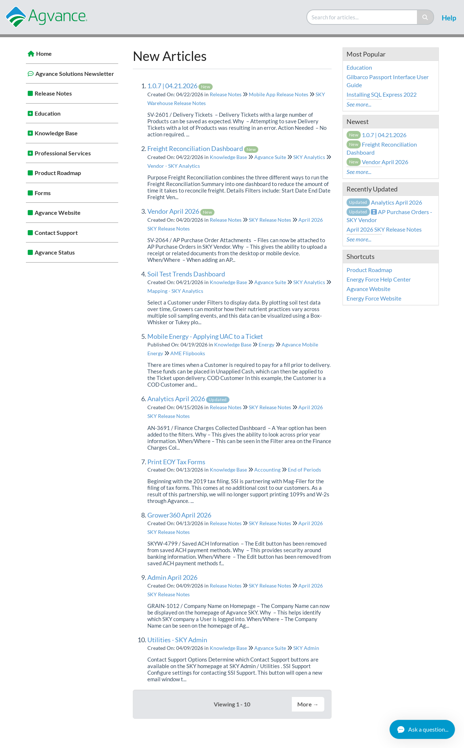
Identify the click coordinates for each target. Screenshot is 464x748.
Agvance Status (55, 252)
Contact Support (56, 232)
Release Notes (53, 93)
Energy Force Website (374, 298)
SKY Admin (306, 648)
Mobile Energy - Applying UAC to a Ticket (205, 336)
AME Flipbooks (187, 353)
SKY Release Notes (270, 220)
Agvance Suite (270, 157)
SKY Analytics (309, 157)
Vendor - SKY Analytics (173, 166)
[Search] (425, 17)
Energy (266, 344)
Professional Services (63, 153)
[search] (362, 17)
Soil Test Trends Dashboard (186, 274)
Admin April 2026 (172, 577)
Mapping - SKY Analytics (175, 291)
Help (449, 17)
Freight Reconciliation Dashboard (203, 148)
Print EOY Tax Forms (176, 462)
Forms (43, 192)
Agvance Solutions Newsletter (74, 73)
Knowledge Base (56, 132)
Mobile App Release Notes (278, 94)
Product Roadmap (58, 172)
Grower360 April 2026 (179, 515)
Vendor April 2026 (181, 211)
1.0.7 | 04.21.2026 (180, 86)
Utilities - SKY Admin (177, 640)
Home (44, 53)
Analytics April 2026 (188, 399)
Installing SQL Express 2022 (382, 94)
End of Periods (304, 469)
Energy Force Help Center (379, 279)
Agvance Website (58, 212)
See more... (359, 104)
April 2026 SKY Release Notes (384, 229)
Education (48, 113)
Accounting (267, 469)
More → (308, 704)
